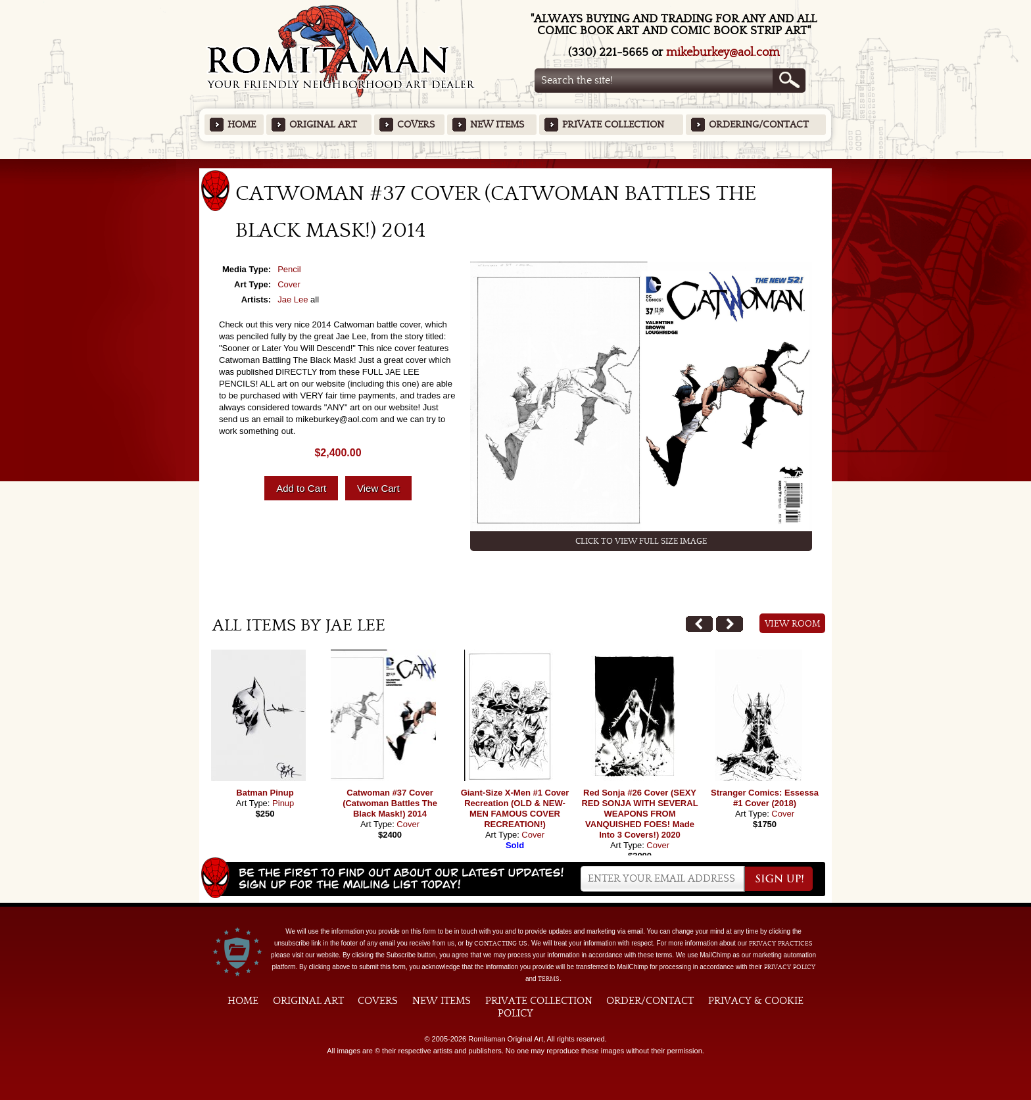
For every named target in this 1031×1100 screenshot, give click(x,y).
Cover (288, 284)
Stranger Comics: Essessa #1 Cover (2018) (765, 798)
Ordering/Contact (759, 124)
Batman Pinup (264, 793)
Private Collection (613, 124)
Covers (416, 124)
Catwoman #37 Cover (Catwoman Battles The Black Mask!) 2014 (390, 803)
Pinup (283, 803)
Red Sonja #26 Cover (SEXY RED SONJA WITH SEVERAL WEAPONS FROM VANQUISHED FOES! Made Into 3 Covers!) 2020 (639, 814)
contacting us (500, 943)
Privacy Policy (789, 967)
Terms (549, 979)
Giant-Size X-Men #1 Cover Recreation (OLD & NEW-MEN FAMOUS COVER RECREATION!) (515, 808)
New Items (497, 124)
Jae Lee (292, 299)
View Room (793, 624)
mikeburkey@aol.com (723, 52)
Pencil (288, 269)
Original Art (323, 124)
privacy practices (781, 943)
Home (242, 124)
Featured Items (516, 163)
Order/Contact (650, 1001)
